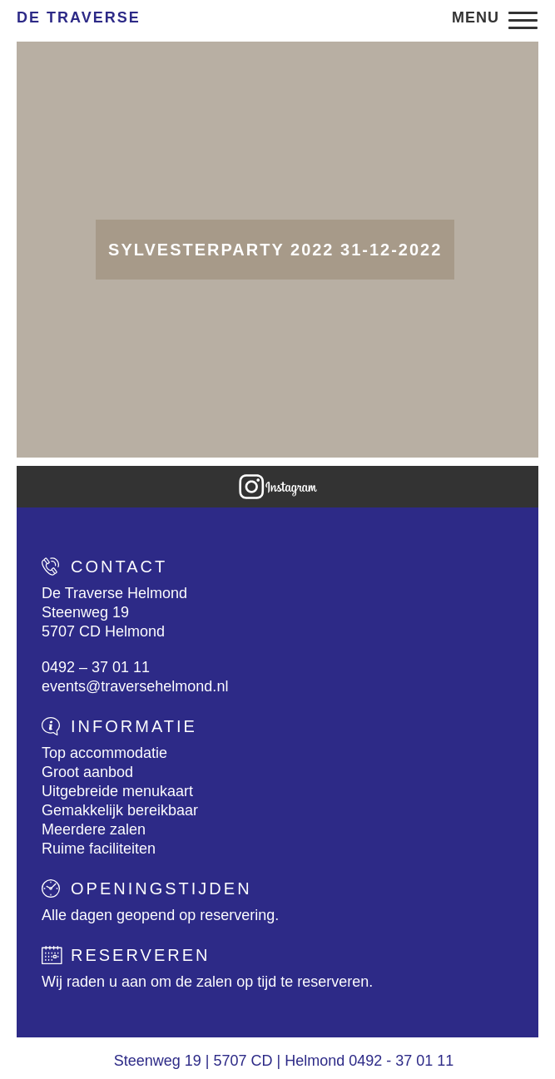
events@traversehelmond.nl (135, 686)
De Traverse (79, 17)
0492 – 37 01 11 (96, 667)
